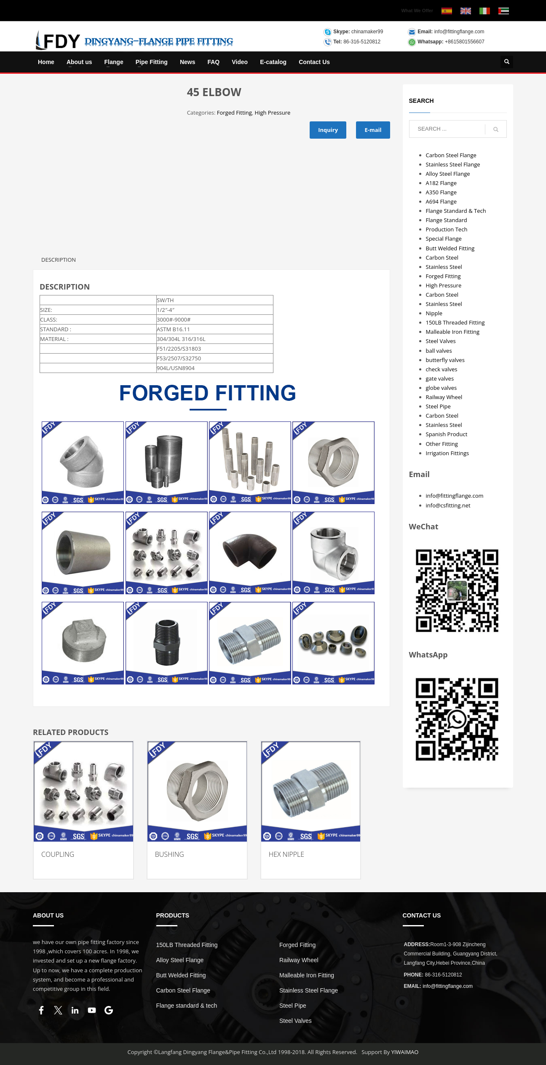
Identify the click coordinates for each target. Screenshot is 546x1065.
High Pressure (273, 112)
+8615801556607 (464, 42)
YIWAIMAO (405, 1052)
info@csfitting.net (448, 505)
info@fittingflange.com (459, 32)
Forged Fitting (234, 112)
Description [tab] (58, 259)
